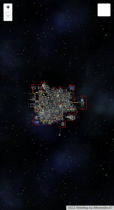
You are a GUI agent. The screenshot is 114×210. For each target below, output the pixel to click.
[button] (8, 8)
